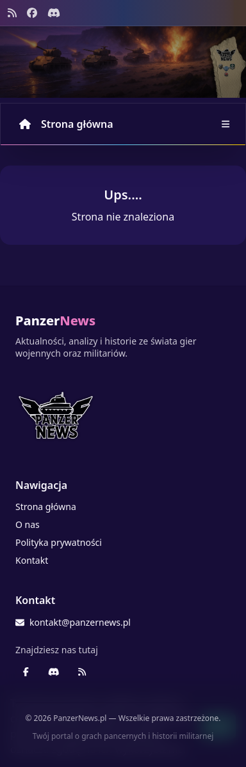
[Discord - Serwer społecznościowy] (53, 12)
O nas (27, 524)
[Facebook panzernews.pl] (32, 12)
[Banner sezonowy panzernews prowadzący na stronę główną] (123, 62)
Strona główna (66, 124)
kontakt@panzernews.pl (73, 622)
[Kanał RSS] (12, 12)
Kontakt (31, 560)
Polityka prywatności (58, 542)
